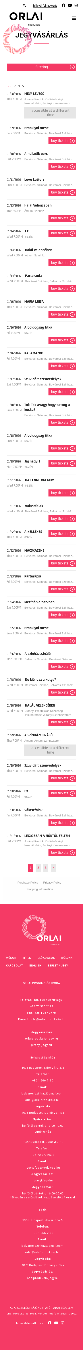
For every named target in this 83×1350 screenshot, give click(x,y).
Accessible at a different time (50, 113)
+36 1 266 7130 (43, 1080)
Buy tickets (59, 141)
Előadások (46, 957)
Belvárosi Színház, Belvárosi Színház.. (49, 133)
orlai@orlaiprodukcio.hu (47, 1019)
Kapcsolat (14, 965)
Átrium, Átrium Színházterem (42, 740)
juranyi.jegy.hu (41, 1045)
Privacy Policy (52, 882)
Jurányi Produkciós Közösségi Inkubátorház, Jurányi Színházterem (48, 712)
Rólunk (66, 957)
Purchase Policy (27, 882)
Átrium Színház (34, 210)
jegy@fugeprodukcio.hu (43, 1167)
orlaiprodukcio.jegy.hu (41, 1038)
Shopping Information (39, 889)
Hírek (27, 957)
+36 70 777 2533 (42, 1154)
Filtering (41, 67)
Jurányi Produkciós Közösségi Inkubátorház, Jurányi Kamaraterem (47, 101)
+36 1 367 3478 (44, 1000)
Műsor (11, 957)
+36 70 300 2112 (41, 1006)
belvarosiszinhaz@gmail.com (42, 1093)
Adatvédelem (63, 1307)
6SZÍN (29, 236)
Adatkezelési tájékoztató (30, 1307)
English (35, 965)
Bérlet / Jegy (58, 965)
